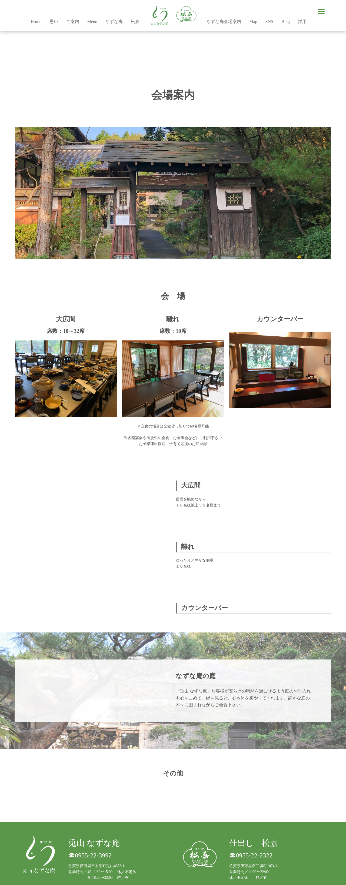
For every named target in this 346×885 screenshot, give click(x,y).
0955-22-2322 (254, 855)
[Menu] (321, 11)
